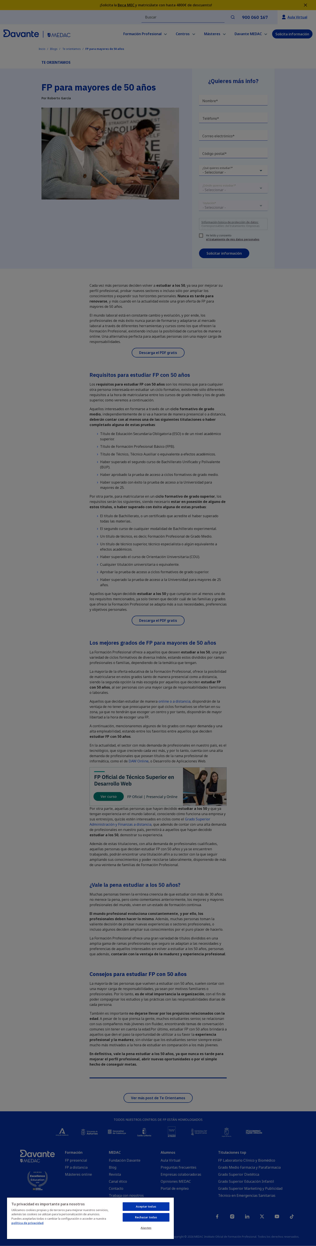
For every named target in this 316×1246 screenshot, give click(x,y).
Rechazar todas (146, 1217)
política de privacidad (27, 1223)
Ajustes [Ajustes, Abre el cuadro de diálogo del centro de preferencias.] (146, 1228)
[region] (90, 1218)
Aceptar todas (146, 1206)
